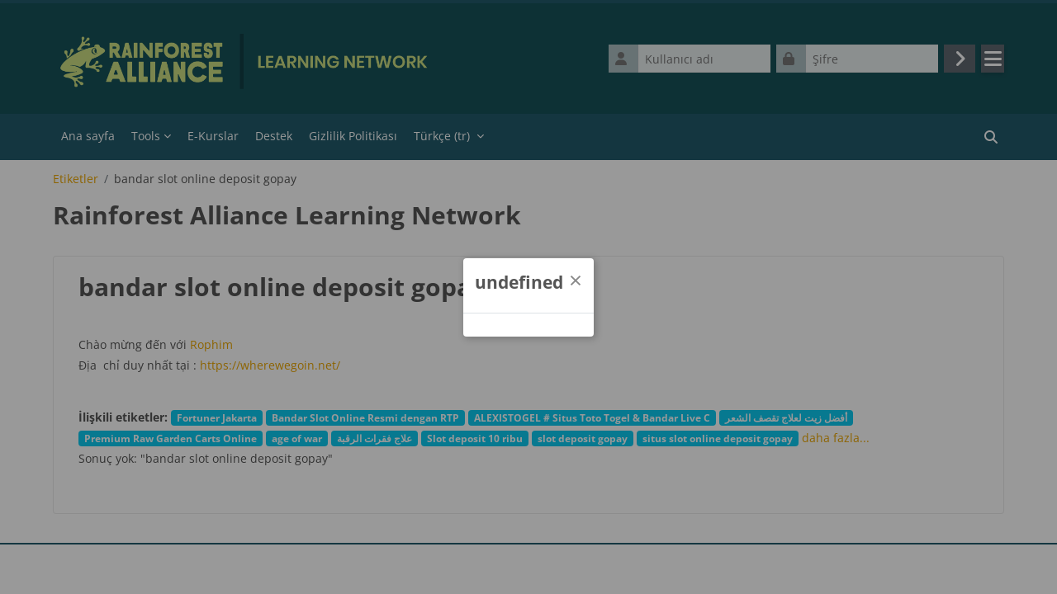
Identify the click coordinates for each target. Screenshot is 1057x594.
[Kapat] (575, 279)
